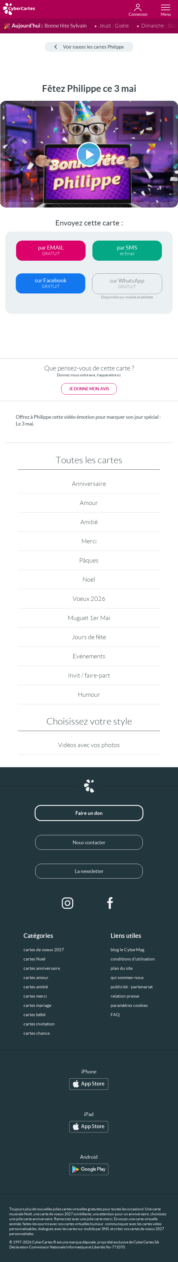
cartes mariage (37, 1005)
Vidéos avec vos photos (89, 745)
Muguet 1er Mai (89, 617)
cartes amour (36, 977)
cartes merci (35, 996)
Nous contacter (89, 842)
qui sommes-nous (127, 977)
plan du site (122, 968)
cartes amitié (35, 986)
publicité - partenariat (132, 986)
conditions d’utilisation (133, 958)
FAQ (115, 1014)
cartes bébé (34, 1014)
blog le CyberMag (127, 949)
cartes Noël (34, 958)
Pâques (89, 560)
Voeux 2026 (89, 598)
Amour (89, 502)
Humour (89, 694)
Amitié (89, 522)
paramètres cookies (129, 1005)
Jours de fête (89, 637)
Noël (89, 579)
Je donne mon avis (89, 389)
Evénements (89, 656)
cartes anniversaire (41, 968)
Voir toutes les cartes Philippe (89, 46)
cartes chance (36, 1033)
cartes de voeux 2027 (43, 949)
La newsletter (89, 871)
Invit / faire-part (89, 675)
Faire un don (89, 813)
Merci (89, 541)
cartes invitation (39, 1023)
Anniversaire (89, 483)
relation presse (125, 996)
